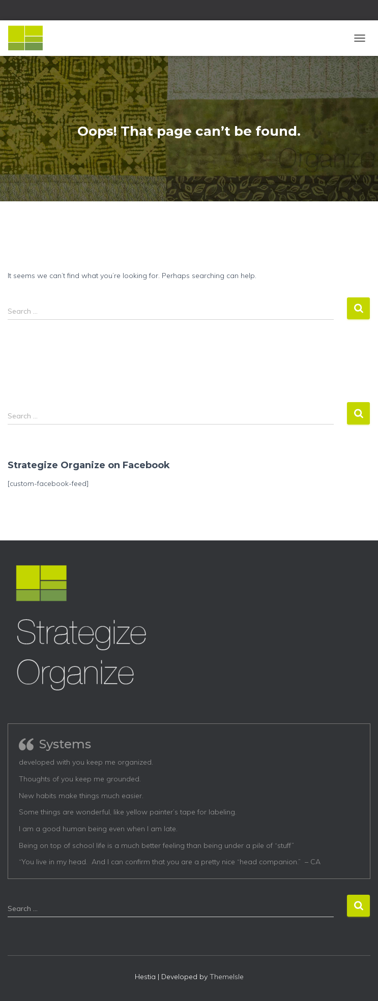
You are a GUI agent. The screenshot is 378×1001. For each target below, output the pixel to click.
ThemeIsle (227, 976)
